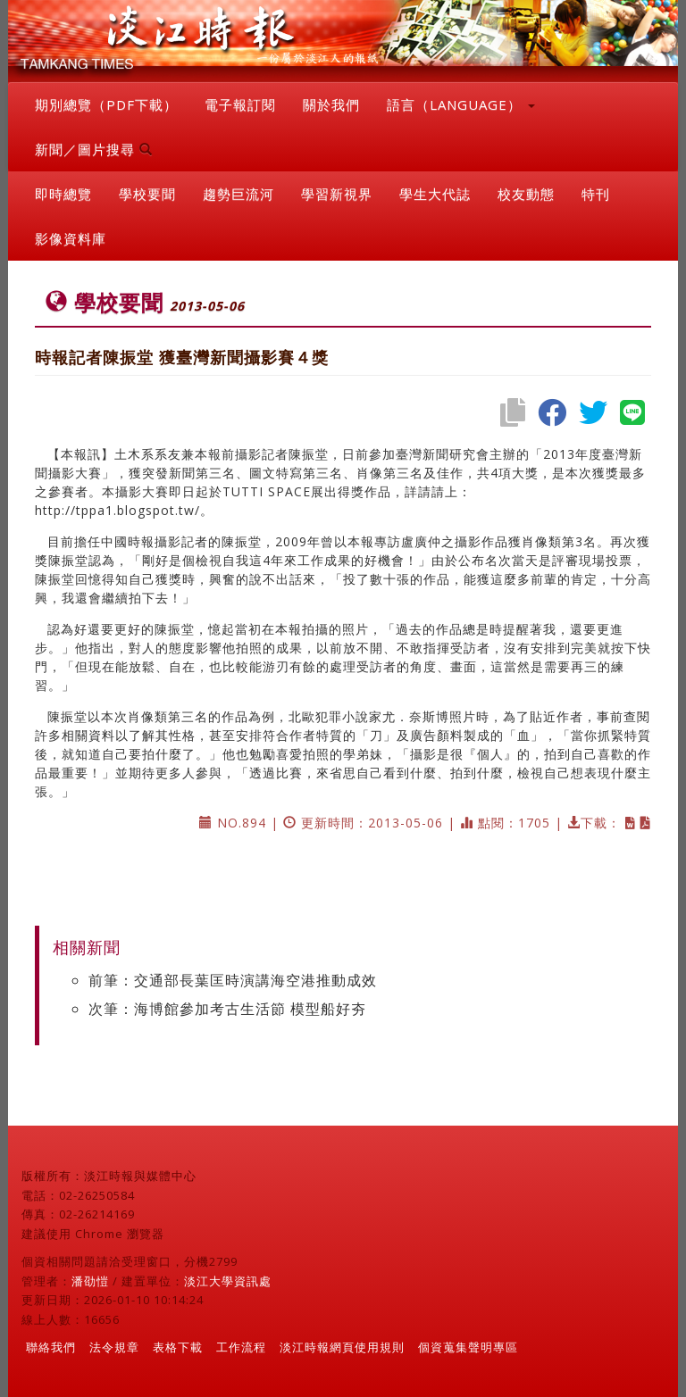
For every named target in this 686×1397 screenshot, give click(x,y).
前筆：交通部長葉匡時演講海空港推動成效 (232, 980)
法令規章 (114, 1347)
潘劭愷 (90, 1281)
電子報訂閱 (240, 104)
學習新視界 (336, 194)
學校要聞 (147, 194)
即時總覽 (63, 194)
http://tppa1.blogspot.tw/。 (124, 510)
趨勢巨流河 (238, 194)
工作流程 (241, 1347)
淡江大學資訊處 (228, 1281)
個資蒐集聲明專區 (468, 1347)
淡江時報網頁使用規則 (342, 1347)
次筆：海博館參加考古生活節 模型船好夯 (227, 1009)
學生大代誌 (435, 194)
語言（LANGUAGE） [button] (461, 104)
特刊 (595, 194)
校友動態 (526, 194)
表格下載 (178, 1347)
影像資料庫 (70, 238)
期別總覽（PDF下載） (106, 104)
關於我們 (331, 104)
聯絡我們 (51, 1347)
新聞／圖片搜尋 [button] (94, 149)
